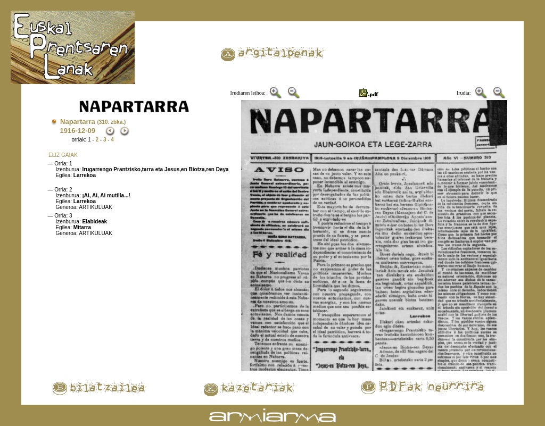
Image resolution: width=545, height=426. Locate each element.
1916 (67, 131)
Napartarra (93, 122)
